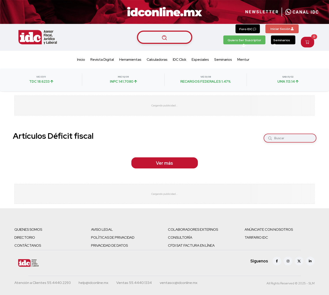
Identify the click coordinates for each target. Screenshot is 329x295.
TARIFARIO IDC (256, 237)
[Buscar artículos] (164, 37)
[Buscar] (270, 138)
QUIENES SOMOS (28, 229)
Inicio (81, 59)
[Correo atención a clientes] (93, 283)
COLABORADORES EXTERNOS (193, 229)
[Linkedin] (310, 261)
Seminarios (281, 41)
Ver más (164, 163)
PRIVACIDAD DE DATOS (109, 245)
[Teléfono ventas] (134, 283)
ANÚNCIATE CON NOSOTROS (269, 229)
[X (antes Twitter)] (299, 261)
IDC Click (179, 59)
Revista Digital (102, 59)
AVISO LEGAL (102, 229)
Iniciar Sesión (282, 29)
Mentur (243, 59)
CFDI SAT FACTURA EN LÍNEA (191, 245)
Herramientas (130, 59)
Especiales (200, 59)
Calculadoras (157, 59)
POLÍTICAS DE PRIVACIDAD (112, 237)
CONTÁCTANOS (27, 245)
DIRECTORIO (24, 237)
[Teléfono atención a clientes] (42, 283)
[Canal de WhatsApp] (302, 12)
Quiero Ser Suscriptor (244, 41)
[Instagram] (288, 261)
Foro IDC (247, 29)
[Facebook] (277, 261)
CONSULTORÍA (180, 237)
